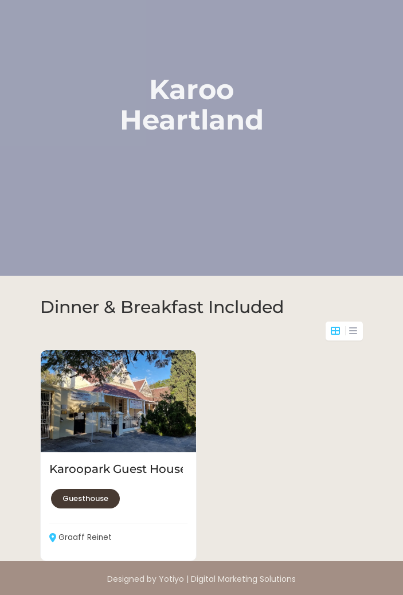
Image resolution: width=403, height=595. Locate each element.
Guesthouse (85, 498)
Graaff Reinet (80, 537)
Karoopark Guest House (118, 469)
